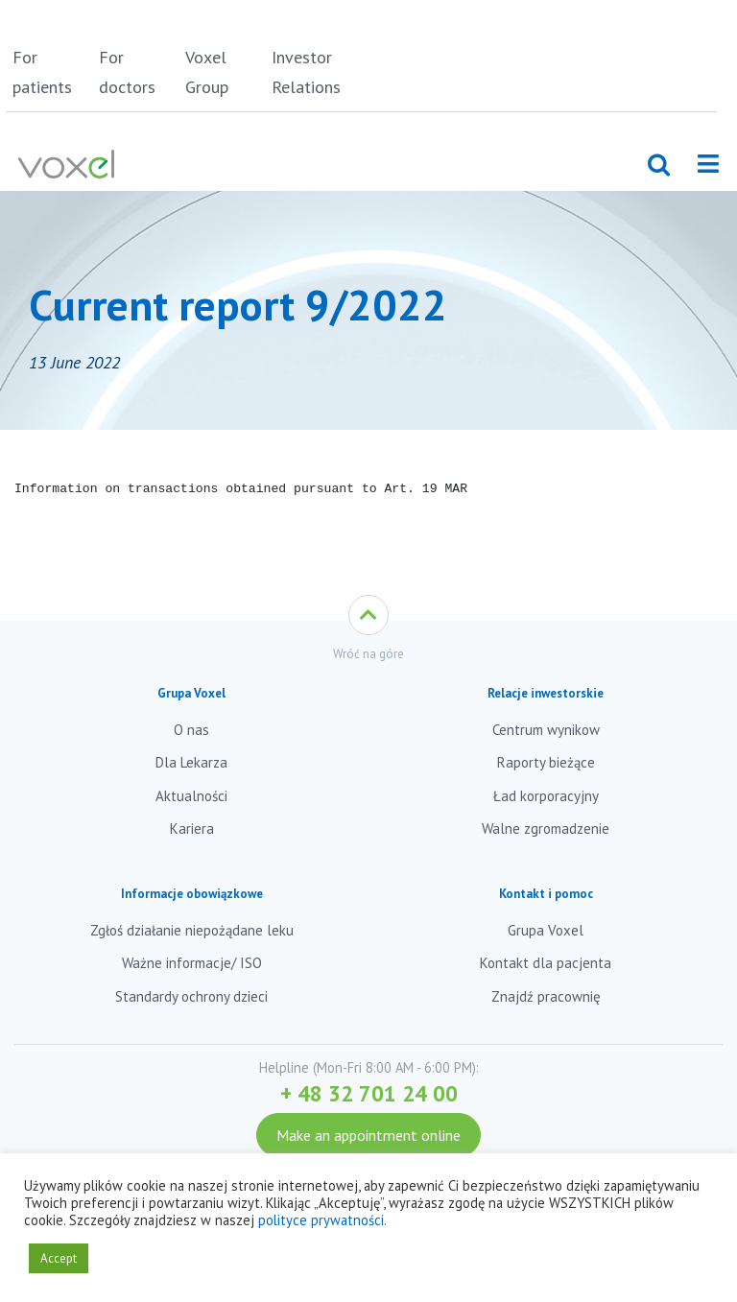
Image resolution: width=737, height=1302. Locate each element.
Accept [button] (58, 1258)
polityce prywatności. (322, 1220)
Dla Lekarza (191, 762)
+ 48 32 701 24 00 (369, 1093)
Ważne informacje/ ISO (192, 963)
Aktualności (191, 796)
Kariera (192, 828)
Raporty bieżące (546, 762)
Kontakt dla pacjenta (545, 963)
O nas (191, 730)
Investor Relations (306, 72)
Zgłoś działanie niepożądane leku (192, 930)
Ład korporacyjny (546, 796)
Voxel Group (206, 72)
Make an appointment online (368, 1135)
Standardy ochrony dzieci (191, 996)
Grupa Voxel (545, 930)
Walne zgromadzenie (545, 828)
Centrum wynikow (546, 730)
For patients (42, 72)
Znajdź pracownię (546, 996)
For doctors (127, 72)
